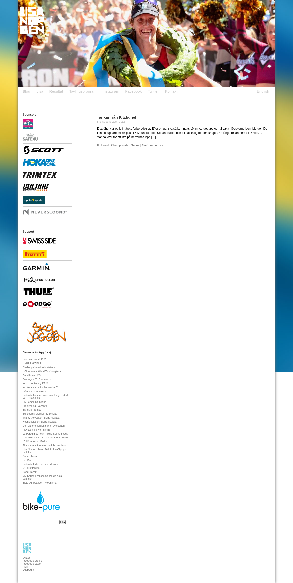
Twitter (153, 91)
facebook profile (32, 560)
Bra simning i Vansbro (35, 406)
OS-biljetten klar (31, 468)
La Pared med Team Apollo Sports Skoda (45, 433)
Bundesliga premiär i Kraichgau (40, 413)
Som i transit (30, 472)
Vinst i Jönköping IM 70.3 (36, 383)
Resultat (56, 91)
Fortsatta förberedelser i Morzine (41, 464)
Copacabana (30, 456)
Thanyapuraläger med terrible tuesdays (44, 445)
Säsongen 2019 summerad (37, 379)
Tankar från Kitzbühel (116, 117)
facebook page (32, 563)
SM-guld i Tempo (32, 409)
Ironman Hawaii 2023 (34, 359)
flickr (25, 566)
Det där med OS (32, 375)
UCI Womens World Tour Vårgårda (42, 371)
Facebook (133, 91)
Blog (26, 91)
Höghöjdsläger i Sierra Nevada (39, 421)
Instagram (111, 91)
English (263, 91)
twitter (26, 557)
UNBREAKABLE (32, 363)
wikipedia (28, 569)
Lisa (39, 91)
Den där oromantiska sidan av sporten (44, 425)
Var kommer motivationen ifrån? (40, 387)
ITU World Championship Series (118, 145)
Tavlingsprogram (83, 91)
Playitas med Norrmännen (37, 429)
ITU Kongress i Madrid (35, 441)
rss (48, 352)
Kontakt (171, 91)
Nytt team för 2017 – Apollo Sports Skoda (45, 437)
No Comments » (152, 145)
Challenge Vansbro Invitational (39, 367)
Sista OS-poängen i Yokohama (39, 482)
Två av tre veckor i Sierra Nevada (41, 417)
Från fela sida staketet (35, 391)
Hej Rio (27, 460)
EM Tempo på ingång (34, 402)
